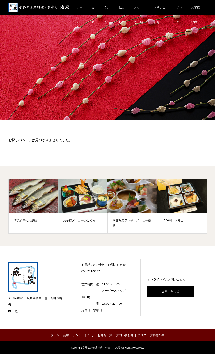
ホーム (80, 10)
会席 (93, 10)
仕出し (122, 10)
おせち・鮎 (138, 10)
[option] (33, 206)
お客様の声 (195, 10)
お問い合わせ (159, 10)
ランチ (107, 10)
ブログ (179, 10)
